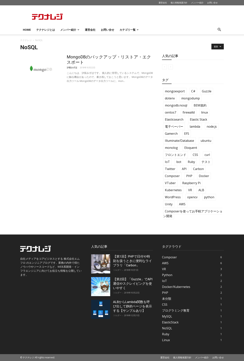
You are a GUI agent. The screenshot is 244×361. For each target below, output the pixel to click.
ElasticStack (170, 322)
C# (193, 91)
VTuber (170, 183)
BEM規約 (200, 105)
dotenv (170, 98)
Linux (166, 340)
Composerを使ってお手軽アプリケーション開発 (192, 213)
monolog (171, 148)
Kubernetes (173, 190)
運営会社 (163, 2)
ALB (201, 190)
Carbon (198, 169)
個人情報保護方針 (179, 2)
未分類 (166, 299)
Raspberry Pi (191, 183)
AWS (182, 204)
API (184, 169)
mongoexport (175, 91)
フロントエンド (175, 155)
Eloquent (190, 148)
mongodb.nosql (176, 105)
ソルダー (117, 269)
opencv (192, 197)
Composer (172, 176)
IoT (167, 162)
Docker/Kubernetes (176, 287)
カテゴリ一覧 (129, 29)
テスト (206, 162)
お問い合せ (212, 2)
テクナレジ (26, 40)
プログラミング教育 (175, 310)
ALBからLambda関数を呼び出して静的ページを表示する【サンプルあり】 (132, 306)
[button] (219, 30)
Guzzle (206, 91)
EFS (186, 133)
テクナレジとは (45, 29)
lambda (195, 126)
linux (204, 112)
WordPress (173, 197)
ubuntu (206, 141)
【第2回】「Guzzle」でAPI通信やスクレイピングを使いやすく (132, 283)
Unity (169, 204)
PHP (189, 176)
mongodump (190, 98)
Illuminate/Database (179, 141)
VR (190, 190)
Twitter (170, 169)
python (209, 197)
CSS (195, 155)
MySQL (167, 316)
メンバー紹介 (197, 2)
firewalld (189, 112)
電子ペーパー (174, 126)
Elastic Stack (198, 119)
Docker (204, 176)
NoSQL (167, 328)
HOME (27, 29)
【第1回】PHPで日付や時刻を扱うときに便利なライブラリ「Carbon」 (132, 261)
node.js (212, 126)
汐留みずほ (72, 67)
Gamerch (171, 133)
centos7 (170, 112)
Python (167, 275)
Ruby (191, 162)
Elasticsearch (174, 119)
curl (207, 155)
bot (178, 162)
